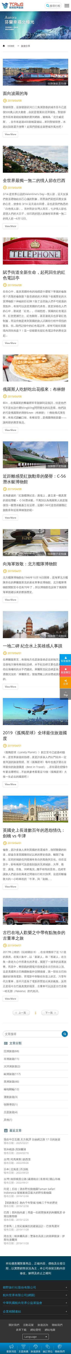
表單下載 (21, 1329)
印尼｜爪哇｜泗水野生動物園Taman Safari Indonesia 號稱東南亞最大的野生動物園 (29, 1190)
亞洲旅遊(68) (11, 1051)
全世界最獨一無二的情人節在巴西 (34, 180)
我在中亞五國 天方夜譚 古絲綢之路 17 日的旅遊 (32, 1139)
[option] (35, 25)
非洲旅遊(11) (11, 1059)
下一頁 (49, 1012)
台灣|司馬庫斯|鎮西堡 (17, 1159)
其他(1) (8, 1119)
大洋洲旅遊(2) (12, 1066)
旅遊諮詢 (42, 1325)
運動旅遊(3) (10, 1097)
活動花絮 (28, 1325)
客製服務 (66, 661)
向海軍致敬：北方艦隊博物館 (30, 563)
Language (30, 1336)
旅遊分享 (25, 45)
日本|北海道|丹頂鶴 (16, 1169)
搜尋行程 (55, 6)
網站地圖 (50, 1329)
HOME (11, 45)
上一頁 (22, 1012)
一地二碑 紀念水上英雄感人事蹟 (32, 645)
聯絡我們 (57, 1325)
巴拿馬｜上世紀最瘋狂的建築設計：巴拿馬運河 (31, 1226)
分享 (65, 683)
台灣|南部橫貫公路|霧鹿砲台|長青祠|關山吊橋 (32, 1179)
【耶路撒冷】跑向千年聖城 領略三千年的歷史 (31, 1202)
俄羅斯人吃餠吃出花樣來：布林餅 (34, 389)
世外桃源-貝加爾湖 (15, 1149)
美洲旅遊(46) (11, 1081)
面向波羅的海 (15, 93)
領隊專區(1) (10, 1104)
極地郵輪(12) (11, 1089)
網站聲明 (35, 1329)
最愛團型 (66, 672)
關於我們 (14, 1325)
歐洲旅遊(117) (12, 1074)
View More (10, 134)
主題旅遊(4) (10, 1112)
